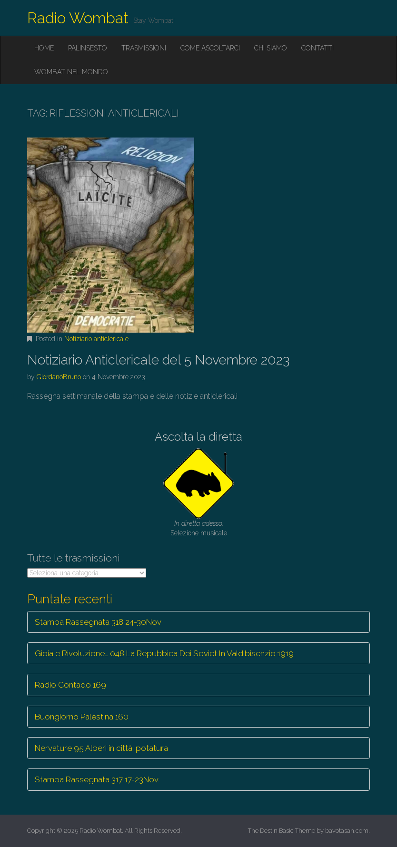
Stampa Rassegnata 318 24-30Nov (98, 622)
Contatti (317, 48)
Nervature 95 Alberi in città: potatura (101, 748)
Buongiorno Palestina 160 (82, 716)
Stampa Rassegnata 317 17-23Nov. (97, 779)
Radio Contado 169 (70, 684)
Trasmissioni (143, 48)
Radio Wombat (78, 18)
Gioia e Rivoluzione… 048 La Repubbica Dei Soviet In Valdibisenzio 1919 (164, 653)
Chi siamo (270, 48)
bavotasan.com (346, 830)
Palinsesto (87, 48)
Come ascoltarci (210, 48)
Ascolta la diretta (198, 436)
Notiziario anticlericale (96, 339)
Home (44, 48)
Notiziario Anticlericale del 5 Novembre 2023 (158, 360)
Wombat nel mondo (71, 72)
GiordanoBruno (59, 377)
